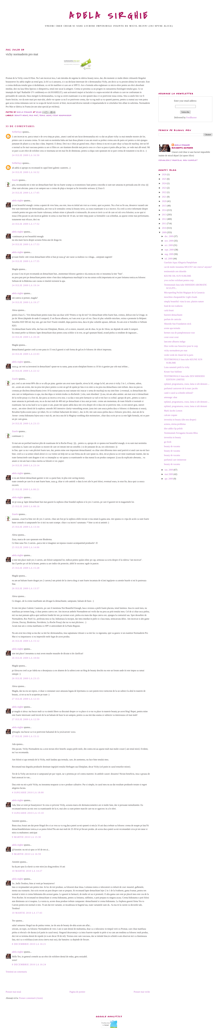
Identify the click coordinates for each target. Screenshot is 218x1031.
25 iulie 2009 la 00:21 (25, 489)
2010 (164, 228)
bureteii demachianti (173, 315)
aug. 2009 (169, 254)
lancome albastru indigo (174, 341)
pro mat (33, 115)
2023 (164, 188)
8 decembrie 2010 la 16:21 (29, 944)
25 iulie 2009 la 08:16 (25, 506)
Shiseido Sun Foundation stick (177, 324)
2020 (164, 201)
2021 (164, 197)
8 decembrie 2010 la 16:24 (29, 964)
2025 (164, 179)
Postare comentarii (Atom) (31, 998)
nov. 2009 (169, 241)
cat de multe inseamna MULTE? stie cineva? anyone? (188, 267)
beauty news (21, 115)
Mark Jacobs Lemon (173, 411)
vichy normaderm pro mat (175, 350)
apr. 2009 (169, 478)
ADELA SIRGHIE (109, 15)
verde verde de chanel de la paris (178, 355)
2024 (164, 183)
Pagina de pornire (77, 992)
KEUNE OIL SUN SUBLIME (177, 276)
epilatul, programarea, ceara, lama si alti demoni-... (186, 384)
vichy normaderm (62, 115)
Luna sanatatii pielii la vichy (176, 367)
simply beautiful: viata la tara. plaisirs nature (184, 301)
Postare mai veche (142, 992)
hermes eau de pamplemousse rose (179, 333)
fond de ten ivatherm (173, 306)
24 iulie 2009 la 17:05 (25, 193)
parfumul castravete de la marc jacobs (181, 388)
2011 (164, 223)
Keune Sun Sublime (173, 372)
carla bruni (169, 310)
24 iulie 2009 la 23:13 (25, 423)
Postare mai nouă (13, 992)
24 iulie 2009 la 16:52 (25, 172)
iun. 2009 (169, 470)
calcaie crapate (170, 415)
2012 (164, 219)
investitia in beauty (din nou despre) (180, 419)
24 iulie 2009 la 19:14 (25, 285)
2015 (164, 205)
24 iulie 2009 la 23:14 (25, 465)
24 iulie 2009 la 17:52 (25, 224)
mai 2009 (169, 474)
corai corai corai (171, 337)
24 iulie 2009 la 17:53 (25, 244)
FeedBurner (191, 117)
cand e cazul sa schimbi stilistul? (178, 393)
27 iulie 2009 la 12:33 (25, 699)
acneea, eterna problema (175, 424)
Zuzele (15, 180)
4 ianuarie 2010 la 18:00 (28, 792)
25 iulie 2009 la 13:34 (25, 527)
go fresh (167, 442)
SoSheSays (17, 132)
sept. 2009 (169, 249)
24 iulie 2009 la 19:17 (25, 302)
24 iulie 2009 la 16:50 (25, 155)
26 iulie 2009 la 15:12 (25, 641)
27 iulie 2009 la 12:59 (25, 719)
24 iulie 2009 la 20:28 (25, 337)
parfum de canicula (172, 319)
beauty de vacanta (172, 446)
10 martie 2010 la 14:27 (27, 871)
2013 (164, 214)
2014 (164, 210)
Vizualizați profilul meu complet (177, 160)
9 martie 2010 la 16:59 (26, 854)
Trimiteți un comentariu (16, 972)
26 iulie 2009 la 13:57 (25, 588)
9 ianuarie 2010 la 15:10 (28, 813)
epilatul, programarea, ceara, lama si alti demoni (185, 406)
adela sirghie (17, 200)
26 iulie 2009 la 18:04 (25, 658)
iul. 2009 (169, 258)
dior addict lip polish (173, 428)
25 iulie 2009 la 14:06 (25, 547)
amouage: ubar (170, 397)
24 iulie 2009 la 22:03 (25, 354)
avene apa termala (172, 328)
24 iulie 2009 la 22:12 (25, 371)
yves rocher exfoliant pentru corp (179, 280)
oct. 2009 (169, 245)
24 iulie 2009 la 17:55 (25, 261)
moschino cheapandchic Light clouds (180, 297)
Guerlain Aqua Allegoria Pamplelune (180, 262)
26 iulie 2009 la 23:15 (25, 678)
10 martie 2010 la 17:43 (27, 913)
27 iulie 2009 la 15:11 (25, 736)
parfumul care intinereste (175, 460)
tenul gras (45, 115)
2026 (164, 174)
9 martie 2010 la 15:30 (26, 837)
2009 (164, 232)
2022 (164, 192)
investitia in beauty (172, 437)
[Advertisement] (109, 38)
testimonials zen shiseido (175, 271)
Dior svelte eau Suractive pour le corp (181, 346)
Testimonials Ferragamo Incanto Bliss (181, 433)
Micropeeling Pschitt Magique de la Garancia (184, 292)
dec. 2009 (169, 236)
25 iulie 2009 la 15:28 (25, 568)
